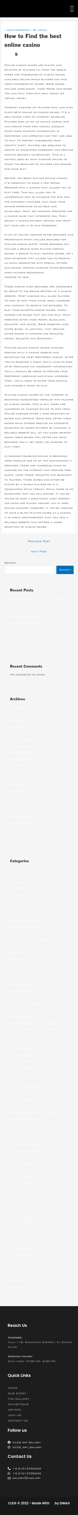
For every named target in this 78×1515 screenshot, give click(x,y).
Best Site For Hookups (28, 952)
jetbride (16, 1125)
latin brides (19, 1132)
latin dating (19, 1138)
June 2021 (18, 784)
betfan (15, 958)
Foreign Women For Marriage (33, 1029)
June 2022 (18, 707)
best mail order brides (28, 933)
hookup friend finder (27, 1042)
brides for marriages (27, 978)
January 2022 (21, 739)
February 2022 (22, 733)
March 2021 (20, 804)
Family (14, 1010)
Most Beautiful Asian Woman (33, 1215)
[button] (72, 8)
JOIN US (14, 1415)
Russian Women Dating (28, 1248)
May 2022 (18, 713)
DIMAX (65, 1503)
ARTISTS (14, 1409)
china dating (20, 984)
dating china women (25, 1003)
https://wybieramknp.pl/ (28, 1087)
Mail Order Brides (25, 1164)
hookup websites (23, 1061)
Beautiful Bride (22, 907)
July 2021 (18, 778)
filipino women (21, 1016)
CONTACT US (18, 1420)
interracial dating (24, 1106)
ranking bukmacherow (27, 1228)
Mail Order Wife (23, 1183)
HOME (12, 1388)
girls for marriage (25, 1036)
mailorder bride (22, 1196)
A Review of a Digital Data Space (35, 641)
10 (12, 869)
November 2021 (22, 752)
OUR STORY (17, 1393)
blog (13, 965)
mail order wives (23, 1190)
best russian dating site (29, 945)
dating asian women (25, 997)
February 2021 (22, 810)
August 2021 (20, 771)
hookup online (21, 1049)
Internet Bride (21, 1093)
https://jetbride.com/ (26, 1068)
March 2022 (20, 726)
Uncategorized (18, 29)
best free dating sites (27, 920)
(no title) (17, 635)
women (15, 1286)
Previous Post (39, 541)
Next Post (39, 551)
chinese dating (21, 991)
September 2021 (23, 765)
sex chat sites (21, 1254)
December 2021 (22, 746)
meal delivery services (27, 1202)
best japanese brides (26, 926)
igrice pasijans (57, 272)
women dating (20, 1293)
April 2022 (18, 720)
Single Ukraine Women (27, 1260)
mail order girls (23, 1177)
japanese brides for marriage (33, 1112)
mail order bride (23, 1157)
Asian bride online (24, 894)
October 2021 (21, 758)
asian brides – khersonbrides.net (36, 900)
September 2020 (23, 823)
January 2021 (21, 816)
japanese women (22, 1119)
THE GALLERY (18, 1398)
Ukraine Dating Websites (29, 1273)
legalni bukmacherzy (26, 1151)
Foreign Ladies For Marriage (33, 1023)
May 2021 (18, 791)
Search (10, 562)
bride (14, 971)
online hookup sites (25, 1222)
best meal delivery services (31, 939)
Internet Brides (22, 1100)
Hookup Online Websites (29, 1055)
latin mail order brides (28, 1145)
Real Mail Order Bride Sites (32, 1235)
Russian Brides (22, 1241)
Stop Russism (20, 1267)
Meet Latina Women (25, 1209)
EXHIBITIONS (18, 1404)
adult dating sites (24, 875)
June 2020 (18, 829)
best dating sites (23, 913)
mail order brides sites (28, 1170)
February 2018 (22, 836)
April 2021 (18, 797)
